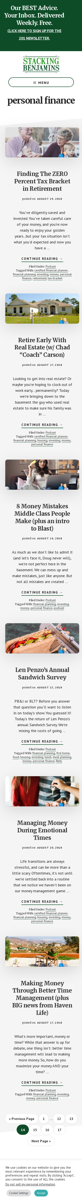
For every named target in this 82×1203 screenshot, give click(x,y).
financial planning (24, 274)
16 (49, 1129)
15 (37, 1129)
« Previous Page (21, 1120)
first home (63, 753)
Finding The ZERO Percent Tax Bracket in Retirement (42, 181)
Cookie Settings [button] (18, 1193)
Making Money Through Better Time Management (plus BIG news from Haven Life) (42, 998)
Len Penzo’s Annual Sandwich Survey (42, 673)
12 (61, 1118)
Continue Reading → (42, 259)
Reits (59, 761)
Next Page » (41, 1142)
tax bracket (55, 278)
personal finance (42, 444)
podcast (59, 608)
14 (25, 1129)
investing (43, 274)
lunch (48, 757)
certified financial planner (51, 270)
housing (42, 440)
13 (73, 1118)
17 (61, 1129)
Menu (43, 82)
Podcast (51, 266)
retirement (40, 278)
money (54, 274)
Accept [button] (41, 1193)
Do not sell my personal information (30, 1184)
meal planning (62, 757)
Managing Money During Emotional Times (42, 830)
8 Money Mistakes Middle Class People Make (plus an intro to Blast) (42, 517)
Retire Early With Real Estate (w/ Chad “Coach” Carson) (42, 348)
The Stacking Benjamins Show (41, 64)
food (16, 757)
